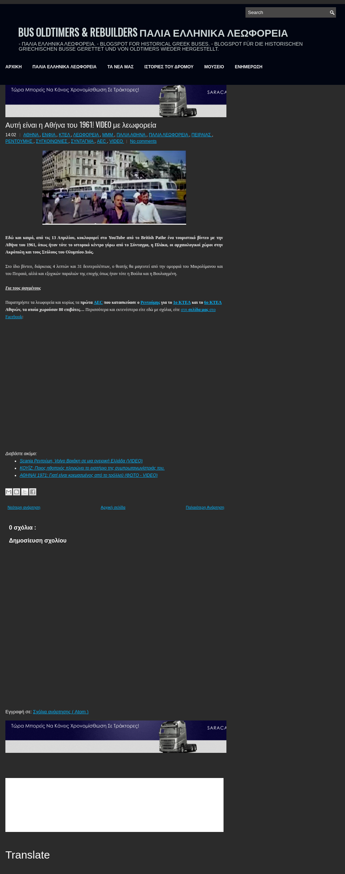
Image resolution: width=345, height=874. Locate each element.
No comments (143, 141)
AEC (102, 141)
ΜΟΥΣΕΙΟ (214, 66)
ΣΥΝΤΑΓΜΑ (83, 141)
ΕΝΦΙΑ (49, 134)
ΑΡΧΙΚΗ (13, 66)
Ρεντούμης (150, 302)
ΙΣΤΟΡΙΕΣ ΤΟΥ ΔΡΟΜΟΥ (169, 66)
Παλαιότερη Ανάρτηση (205, 507)
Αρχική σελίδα (113, 507)
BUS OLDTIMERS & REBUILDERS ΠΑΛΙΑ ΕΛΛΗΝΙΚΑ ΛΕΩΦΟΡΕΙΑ (153, 32)
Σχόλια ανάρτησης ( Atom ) (60, 711)
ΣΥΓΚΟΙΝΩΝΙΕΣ (52, 141)
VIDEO (116, 141)
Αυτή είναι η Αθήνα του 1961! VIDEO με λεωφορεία (80, 124)
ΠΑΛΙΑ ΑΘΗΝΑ (131, 134)
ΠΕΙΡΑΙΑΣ (202, 134)
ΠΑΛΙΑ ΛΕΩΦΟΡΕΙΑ (169, 134)
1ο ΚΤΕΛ (182, 302)
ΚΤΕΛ (65, 134)
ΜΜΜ (108, 134)
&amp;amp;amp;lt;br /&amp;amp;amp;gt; (114, 805)
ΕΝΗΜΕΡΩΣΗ (248, 66)
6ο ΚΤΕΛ (213, 302)
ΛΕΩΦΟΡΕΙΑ (86, 134)
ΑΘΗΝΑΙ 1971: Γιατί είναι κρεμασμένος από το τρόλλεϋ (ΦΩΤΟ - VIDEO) (89, 475)
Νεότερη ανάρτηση (24, 507)
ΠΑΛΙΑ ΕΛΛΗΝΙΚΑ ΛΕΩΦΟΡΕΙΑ (64, 66)
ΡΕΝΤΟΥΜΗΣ (19, 141)
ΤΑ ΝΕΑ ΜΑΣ (120, 66)
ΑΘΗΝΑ (31, 134)
